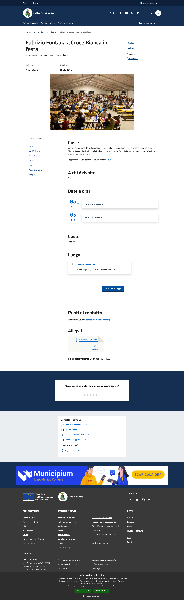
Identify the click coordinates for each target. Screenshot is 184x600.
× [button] (181, 574)
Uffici (25, 526)
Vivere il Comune (41, 31)
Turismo (61, 543)
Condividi (133, 43)
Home (28, 31)
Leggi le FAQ (63, 568)
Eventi (53, 31)
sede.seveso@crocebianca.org (98, 319)
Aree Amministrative (31, 522)
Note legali (96, 568)
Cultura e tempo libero (67, 522)
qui (109, 159)
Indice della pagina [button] (35, 139)
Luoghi (130, 537)
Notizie (130, 517)
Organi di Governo (30, 517)
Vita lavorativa (63, 526)
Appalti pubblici (64, 534)
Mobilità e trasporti (65, 547)
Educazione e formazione (102, 517)
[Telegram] (137, 13)
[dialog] (92, 586)
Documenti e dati (30, 543)
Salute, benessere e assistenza (104, 534)
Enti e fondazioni (29, 530)
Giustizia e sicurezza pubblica (104, 521)
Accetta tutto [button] (83, 591)
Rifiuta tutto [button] (101, 591)
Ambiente (96, 530)
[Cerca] (158, 13)
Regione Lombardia (30, 3)
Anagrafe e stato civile (67, 517)
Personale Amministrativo (33, 538)
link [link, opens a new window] (114, 586)
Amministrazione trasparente (104, 559)
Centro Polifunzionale (86, 264)
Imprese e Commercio (66, 530)
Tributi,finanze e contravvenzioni (105, 526)
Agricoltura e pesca (100, 543)
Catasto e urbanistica (66, 538)
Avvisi (129, 526)
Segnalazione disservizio (67, 564)
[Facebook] (119, 13)
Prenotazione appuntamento (69, 559)
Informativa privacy (100, 564)
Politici (25, 534)
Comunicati (131, 522)
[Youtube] (125, 13)
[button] (92, 596)
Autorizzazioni (98, 538)
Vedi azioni (133, 48)
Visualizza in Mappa (113, 288)
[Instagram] (131, 13)
